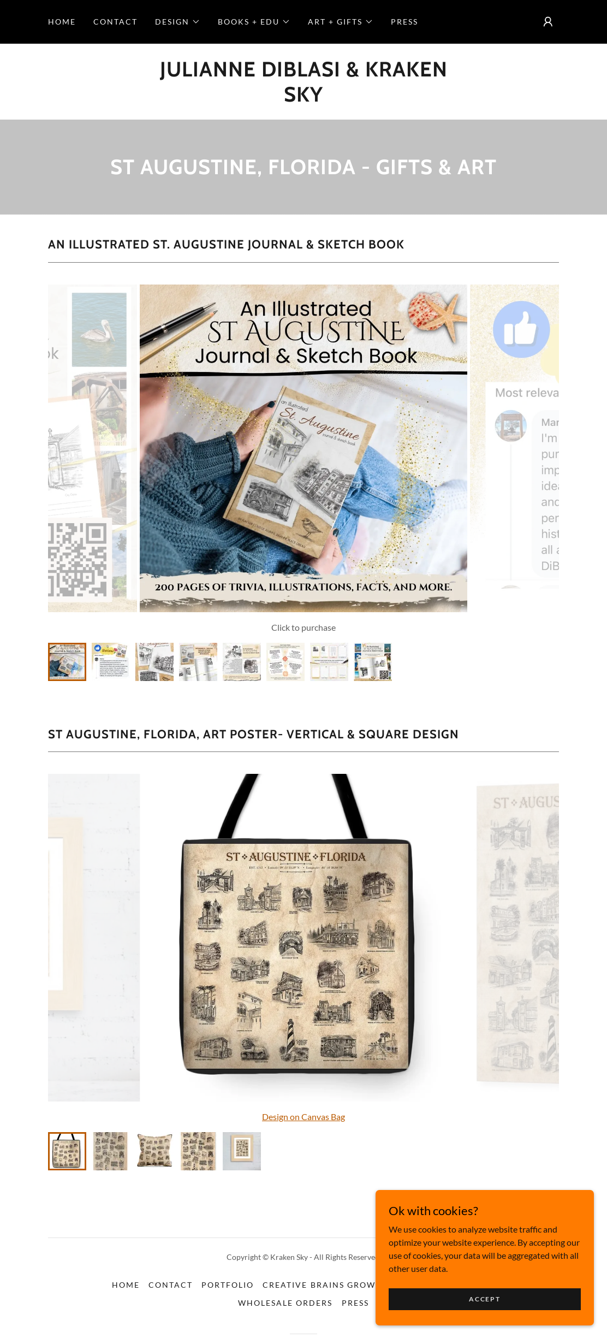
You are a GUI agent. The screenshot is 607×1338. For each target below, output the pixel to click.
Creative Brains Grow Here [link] (332, 1284)
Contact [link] (115, 21)
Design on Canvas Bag (303, 1116)
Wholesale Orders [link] (285, 1302)
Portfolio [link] (227, 1284)
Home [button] (126, 1284)
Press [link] (404, 21)
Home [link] (62, 21)
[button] (177, 21)
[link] (303, 98)
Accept (484, 1299)
